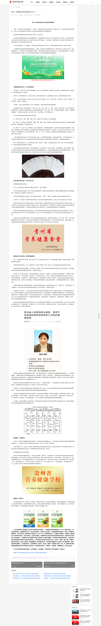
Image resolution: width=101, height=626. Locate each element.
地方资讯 (27, 621)
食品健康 (72, 619)
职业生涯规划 (88, 102)
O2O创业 (81, 104)
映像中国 (68, 2)
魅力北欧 (11, 621)
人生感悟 (81, 100)
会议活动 (32, 621)
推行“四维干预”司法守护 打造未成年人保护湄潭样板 (25, 604)
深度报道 (54, 2)
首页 (35, 2)
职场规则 (75, 102)
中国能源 (21, 621)
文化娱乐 (56, 619)
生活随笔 (81, 102)
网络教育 (82, 619)
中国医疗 (77, 619)
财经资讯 (75, 2)
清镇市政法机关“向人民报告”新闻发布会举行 (51, 604)
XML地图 (11, 623)
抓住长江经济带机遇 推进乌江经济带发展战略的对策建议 (85, 16)
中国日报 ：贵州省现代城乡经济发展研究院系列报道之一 (52, 608)
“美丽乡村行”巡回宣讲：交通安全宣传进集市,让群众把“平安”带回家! (85, 70)
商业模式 (87, 100)
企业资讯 (87, 619)
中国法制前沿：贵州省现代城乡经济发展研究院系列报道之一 (25, 606)
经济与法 (61, 619)
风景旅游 (51, 619)
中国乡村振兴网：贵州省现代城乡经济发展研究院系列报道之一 (25, 608)
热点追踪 (61, 2)
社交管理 (75, 104)
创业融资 (87, 104)
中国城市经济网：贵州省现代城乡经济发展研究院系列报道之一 (52, 606)
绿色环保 (46, 619)
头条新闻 (40, 2)
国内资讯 (47, 2)
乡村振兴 (67, 619)
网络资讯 (16, 621)
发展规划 (75, 106)
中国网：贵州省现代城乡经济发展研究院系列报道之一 (85, 49)
